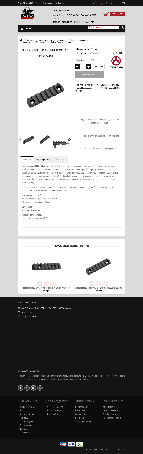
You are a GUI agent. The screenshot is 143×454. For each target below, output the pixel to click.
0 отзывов (117, 53)
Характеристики (43, 160)
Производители (82, 407)
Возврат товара (54, 410)
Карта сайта (52, 414)
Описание (27, 160)
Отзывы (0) (60, 160)
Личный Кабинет (110, 407)
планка (83, 85)
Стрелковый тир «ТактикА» (54, 3)
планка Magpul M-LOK (97, 88)
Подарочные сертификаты (81, 412)
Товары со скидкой (84, 421)
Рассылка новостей (112, 418)
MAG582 (78, 91)
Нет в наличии (89, 74)
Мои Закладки (109, 414)
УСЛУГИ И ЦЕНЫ (26, 421)
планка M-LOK (113, 88)
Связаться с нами (55, 407)
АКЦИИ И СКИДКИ (25, 3)
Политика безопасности (25, 431)
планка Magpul (81, 88)
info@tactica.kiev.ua (29, 316)
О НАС (38, 3)
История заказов (110, 410)
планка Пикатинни (110, 85)
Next (69, 139)
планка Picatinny (94, 85)
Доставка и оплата (27, 425)
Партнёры (79, 418)
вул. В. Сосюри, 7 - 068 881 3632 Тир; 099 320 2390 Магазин (46, 308)
